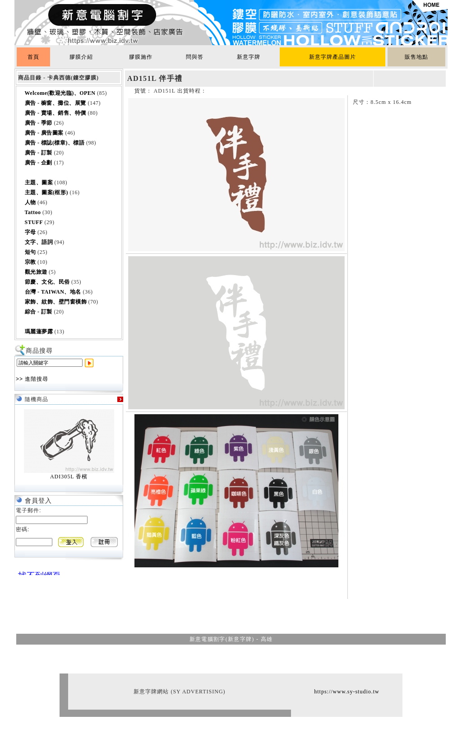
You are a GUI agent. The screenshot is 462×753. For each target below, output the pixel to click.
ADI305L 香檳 (69, 476)
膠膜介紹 (81, 57)
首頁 (33, 57)
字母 (30, 232)
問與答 (194, 57)
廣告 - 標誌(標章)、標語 (55, 143)
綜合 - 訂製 (39, 312)
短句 (30, 252)
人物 (30, 202)
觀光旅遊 (36, 272)
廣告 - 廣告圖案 (44, 133)
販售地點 (416, 57)
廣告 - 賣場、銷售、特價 (56, 113)
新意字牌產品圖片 (332, 57)
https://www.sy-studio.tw (346, 691)
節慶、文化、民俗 (47, 282)
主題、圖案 (39, 182)
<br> (37, 571)
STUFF (34, 222)
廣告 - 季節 (39, 123)
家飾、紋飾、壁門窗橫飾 (56, 302)
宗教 (30, 262)
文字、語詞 (39, 242)
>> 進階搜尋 (32, 379)
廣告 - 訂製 (39, 153)
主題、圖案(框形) (47, 192)
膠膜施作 (140, 57)
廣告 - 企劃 (39, 162)
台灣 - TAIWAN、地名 (53, 292)
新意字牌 (248, 57)
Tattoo (33, 212)
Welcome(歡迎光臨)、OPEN (60, 93)
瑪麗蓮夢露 (39, 331)
